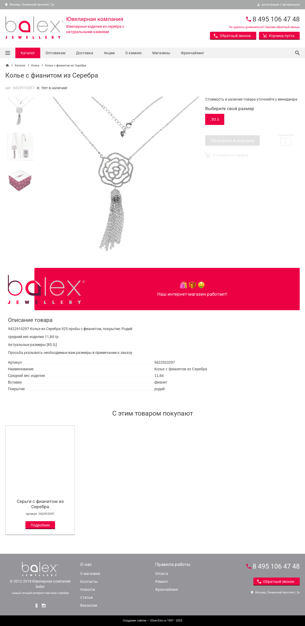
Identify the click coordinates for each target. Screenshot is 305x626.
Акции (109, 53)
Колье (35, 65)
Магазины (161, 53)
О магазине (90, 573)
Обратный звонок (232, 36)
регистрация (270, 4)
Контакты (89, 581)
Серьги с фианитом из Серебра (40, 504)
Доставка (84, 53)
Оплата (161, 573)
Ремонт (161, 581)
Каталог (28, 53)
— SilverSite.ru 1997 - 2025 (152, 620)
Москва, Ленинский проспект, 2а (29, 5)
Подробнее (40, 525)
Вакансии (88, 605)
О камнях (133, 53)
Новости (87, 589)
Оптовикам (55, 53)
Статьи (86, 597)
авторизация (291, 4)
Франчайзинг (192, 53)
